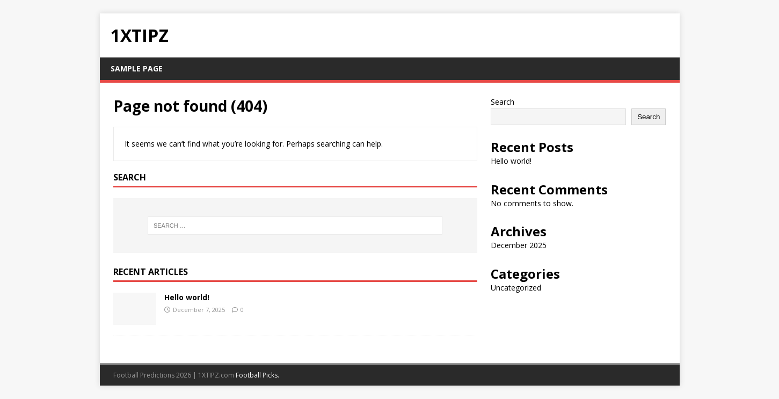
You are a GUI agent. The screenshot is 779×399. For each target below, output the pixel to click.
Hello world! (186, 297)
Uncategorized (516, 287)
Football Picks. (257, 375)
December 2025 (519, 245)
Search (502, 102)
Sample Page (137, 68)
